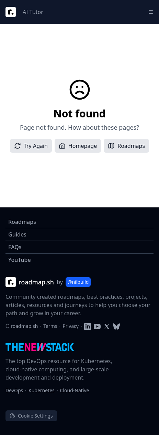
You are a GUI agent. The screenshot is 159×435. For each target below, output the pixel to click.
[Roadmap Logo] (10, 12)
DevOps (14, 390)
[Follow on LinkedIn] (87, 326)
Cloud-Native (74, 390)
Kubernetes (42, 390)
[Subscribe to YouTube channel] (97, 326)
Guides (17, 234)
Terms (50, 326)
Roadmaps (126, 146)
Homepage (78, 146)
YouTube (19, 260)
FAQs (15, 247)
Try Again (31, 146)
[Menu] (151, 12)
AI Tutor (33, 12)
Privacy (71, 326)
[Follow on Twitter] (106, 326)
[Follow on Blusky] (116, 326)
